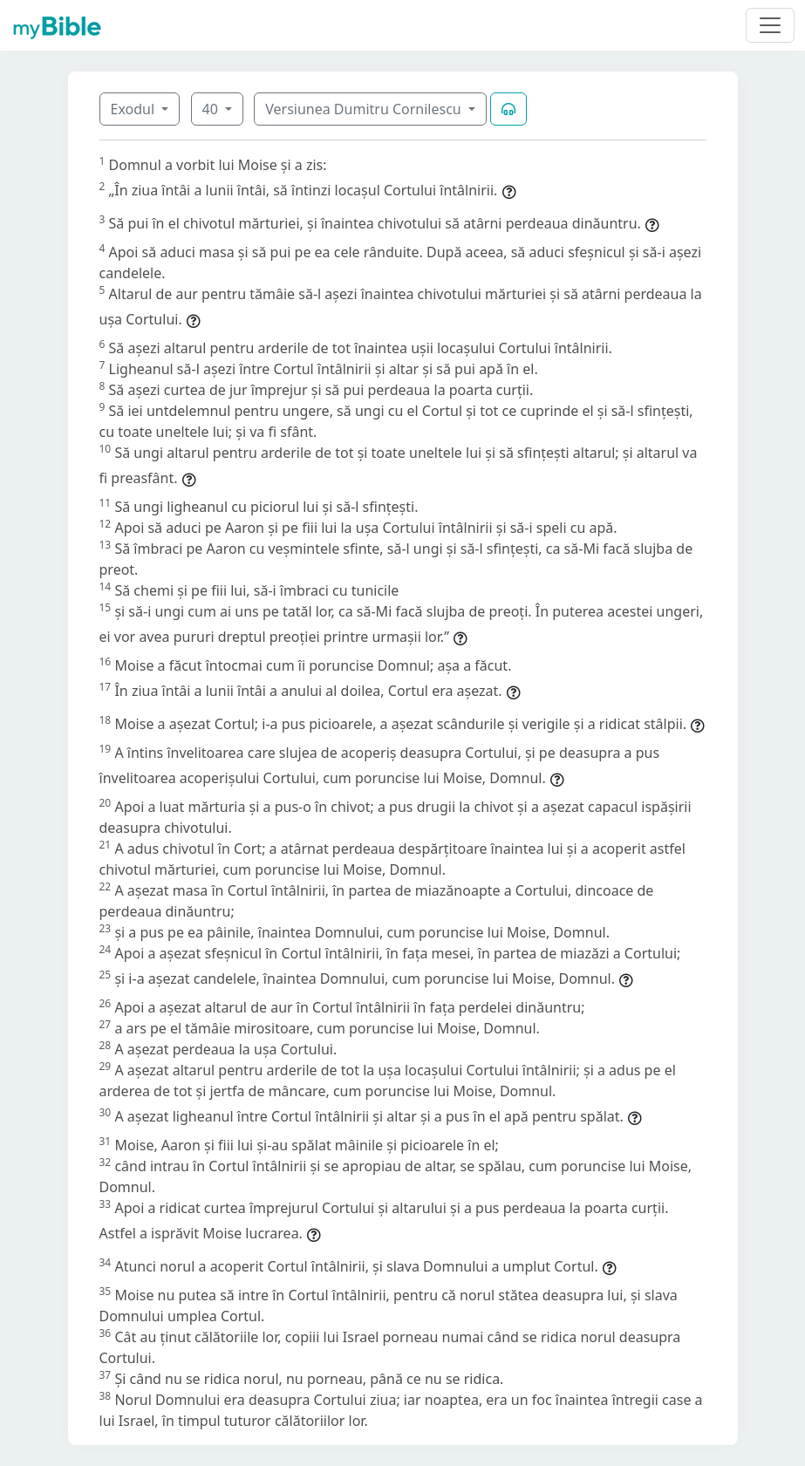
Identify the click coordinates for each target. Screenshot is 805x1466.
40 (212, 109)
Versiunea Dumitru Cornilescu (365, 109)
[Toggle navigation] (770, 25)
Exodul (135, 109)
